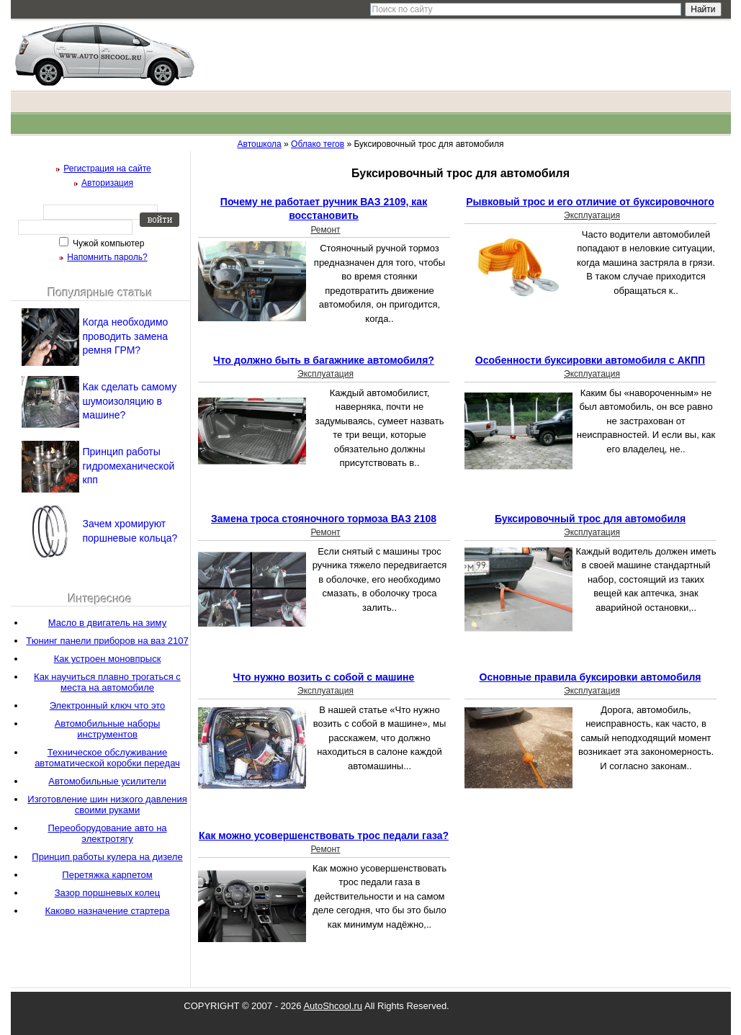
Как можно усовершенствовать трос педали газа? (324, 835)
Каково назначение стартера (107, 910)
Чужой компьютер (108, 243)
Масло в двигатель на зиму (107, 622)
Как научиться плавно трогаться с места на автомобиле (107, 682)
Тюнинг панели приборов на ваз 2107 (107, 640)
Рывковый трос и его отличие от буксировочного (590, 201)
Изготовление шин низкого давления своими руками (107, 804)
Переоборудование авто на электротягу (107, 833)
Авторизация (107, 183)
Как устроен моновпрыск (107, 658)
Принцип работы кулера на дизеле (107, 856)
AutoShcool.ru (332, 1005)
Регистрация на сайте (107, 168)
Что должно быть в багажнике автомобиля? (323, 360)
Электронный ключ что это (108, 705)
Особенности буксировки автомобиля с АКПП (590, 360)
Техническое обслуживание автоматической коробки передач (107, 758)
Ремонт (325, 230)
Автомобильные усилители (107, 781)
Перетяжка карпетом (107, 874)
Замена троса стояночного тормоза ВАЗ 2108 (323, 518)
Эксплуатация (592, 215)
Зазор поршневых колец (108, 892)
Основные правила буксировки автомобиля (590, 677)
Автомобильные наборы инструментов (108, 729)
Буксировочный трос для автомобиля (590, 518)
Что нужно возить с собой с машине (324, 677)
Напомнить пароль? (107, 257)
